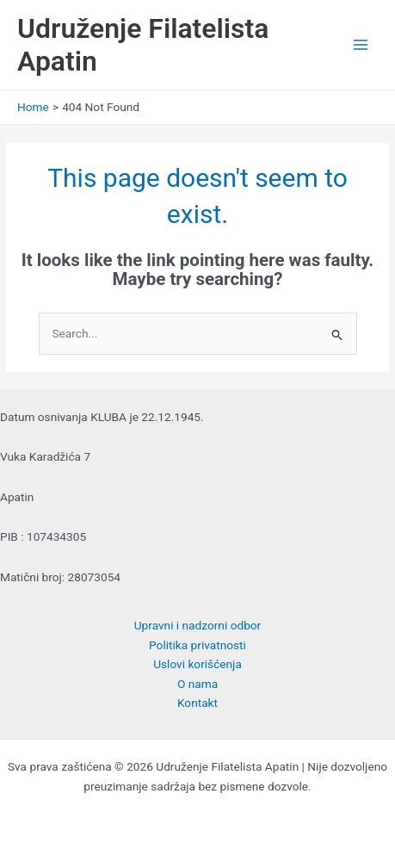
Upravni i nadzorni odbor (198, 625)
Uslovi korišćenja (197, 664)
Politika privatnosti (197, 645)
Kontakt (197, 703)
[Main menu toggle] (361, 45)
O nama (197, 684)
